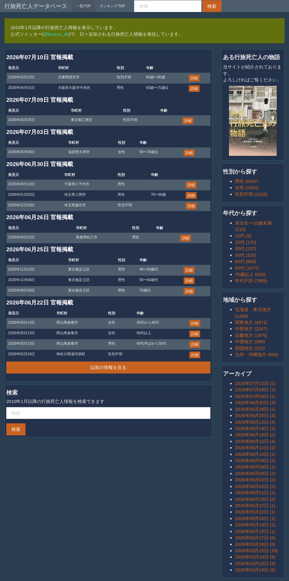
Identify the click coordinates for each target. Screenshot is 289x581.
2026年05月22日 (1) (255, 511)
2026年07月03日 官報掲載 (39, 132)
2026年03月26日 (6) (255, 544)
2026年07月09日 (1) (255, 389)
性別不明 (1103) (251, 194)
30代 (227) (245, 248)
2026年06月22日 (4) (255, 422)
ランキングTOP (112, 6)
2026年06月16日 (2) (255, 434)
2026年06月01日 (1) (255, 492)
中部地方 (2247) (251, 328)
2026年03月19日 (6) (255, 569)
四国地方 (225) (250, 348)
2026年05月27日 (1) (255, 505)
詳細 (194, 78)
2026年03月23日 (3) (255, 563)
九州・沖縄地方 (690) (256, 354)
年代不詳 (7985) (251, 280)
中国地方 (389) (250, 341)
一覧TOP (83, 6)
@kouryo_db (56, 34)
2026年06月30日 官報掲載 (39, 164)
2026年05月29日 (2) (255, 499)
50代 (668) (245, 261)
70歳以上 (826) (250, 274)
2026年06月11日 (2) (255, 447)
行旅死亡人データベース (36, 6)
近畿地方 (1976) (251, 335)
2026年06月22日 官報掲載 (39, 302)
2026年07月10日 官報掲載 (39, 57)
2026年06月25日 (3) (255, 415)
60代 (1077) (247, 268)
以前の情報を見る (108, 367)
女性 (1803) (246, 187)
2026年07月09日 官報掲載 (39, 100)
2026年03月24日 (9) (255, 556)
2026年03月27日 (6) (255, 537)
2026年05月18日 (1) (255, 524)
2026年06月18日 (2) (255, 428)
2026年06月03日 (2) (255, 479)
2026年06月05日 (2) (255, 473)
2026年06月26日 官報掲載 (39, 217)
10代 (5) (243, 235)
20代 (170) (245, 242)
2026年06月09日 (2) (255, 460)
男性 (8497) (246, 181)
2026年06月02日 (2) (255, 486)
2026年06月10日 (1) (255, 454)
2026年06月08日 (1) (255, 466)
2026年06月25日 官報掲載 (39, 249)
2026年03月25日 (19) (256, 550)
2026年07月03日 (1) (255, 396)
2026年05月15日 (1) (255, 531)
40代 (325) (245, 255)
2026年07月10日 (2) (255, 383)
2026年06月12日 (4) (255, 441)
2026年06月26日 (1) (255, 409)
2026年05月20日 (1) (255, 518)
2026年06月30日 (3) (255, 402)
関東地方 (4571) (251, 322)
